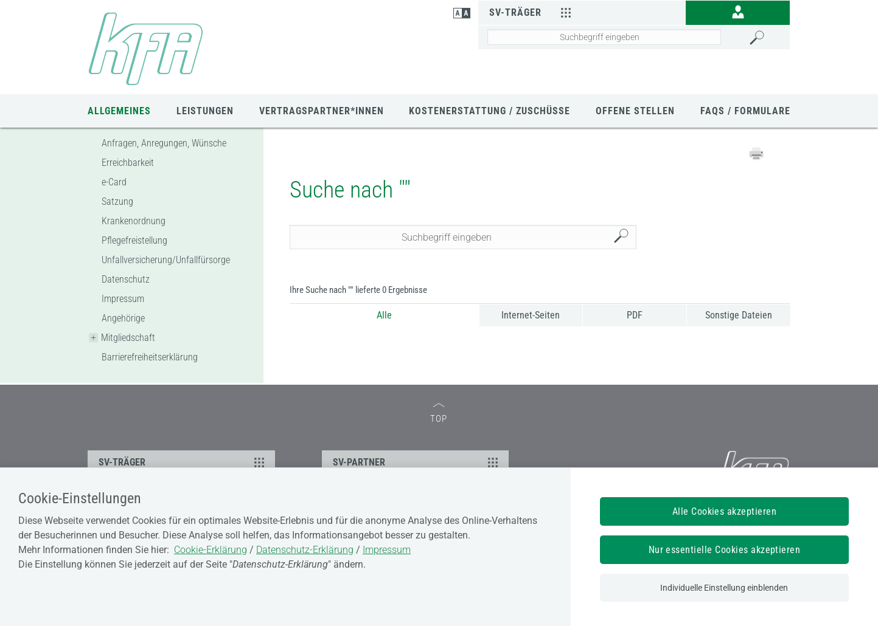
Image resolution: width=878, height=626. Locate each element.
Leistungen (205, 111)
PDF (635, 315)
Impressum (123, 298)
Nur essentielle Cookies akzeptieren (725, 549)
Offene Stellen (635, 111)
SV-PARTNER (417, 462)
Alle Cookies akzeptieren (724, 511)
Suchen (624, 237)
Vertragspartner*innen (321, 111)
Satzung (117, 201)
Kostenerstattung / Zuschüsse (489, 111)
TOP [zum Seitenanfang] (438, 413)
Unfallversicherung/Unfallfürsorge (166, 260)
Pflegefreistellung (134, 240)
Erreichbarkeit (128, 162)
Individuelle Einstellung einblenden (724, 588)
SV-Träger (532, 12)
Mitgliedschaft (128, 337)
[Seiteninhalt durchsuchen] (604, 37)
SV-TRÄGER (183, 462)
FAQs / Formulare (745, 111)
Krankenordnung (133, 221)
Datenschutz (126, 279)
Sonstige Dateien (738, 315)
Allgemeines (119, 111)
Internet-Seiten (530, 315)
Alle (384, 315)
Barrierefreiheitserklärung (150, 357)
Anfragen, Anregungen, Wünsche (164, 143)
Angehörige (123, 318)
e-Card (114, 182)
